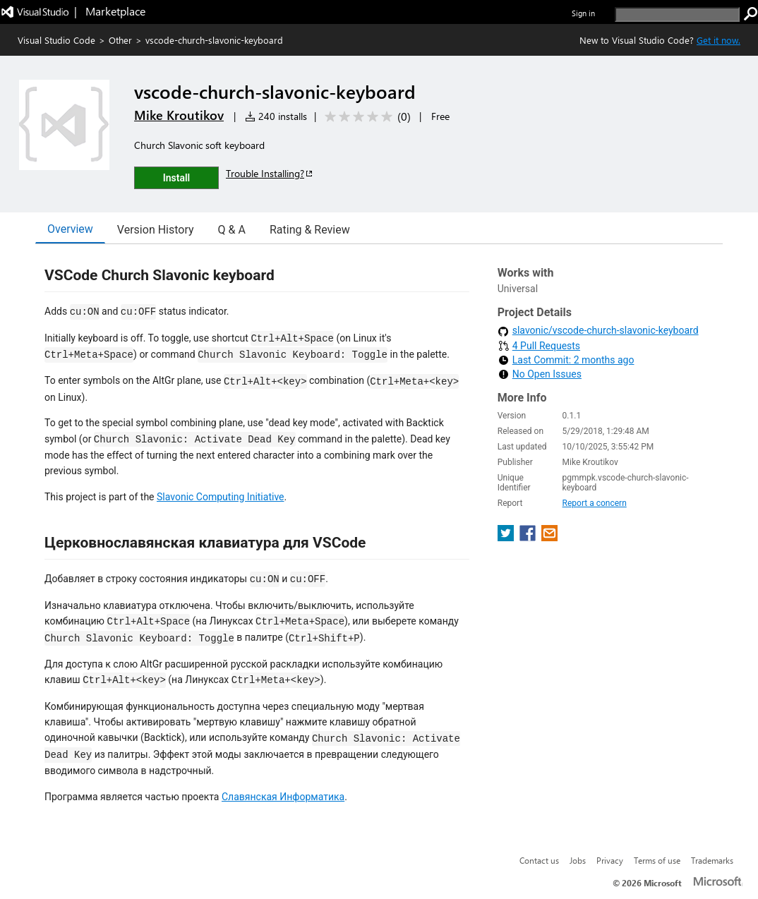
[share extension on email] (549, 537)
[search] (677, 14)
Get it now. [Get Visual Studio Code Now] (718, 40)
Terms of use (657, 860)
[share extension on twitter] (507, 537)
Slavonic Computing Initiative (220, 496)
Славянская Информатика (283, 796)
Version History (155, 229)
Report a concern (595, 503)
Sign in (583, 13)
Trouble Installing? (270, 173)
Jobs (578, 860)
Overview (70, 229)
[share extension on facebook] (529, 537)
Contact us (539, 860)
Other (120, 40)
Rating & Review (310, 229)
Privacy (609, 860)
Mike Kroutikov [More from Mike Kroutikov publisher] (179, 115)
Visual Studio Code (56, 40)
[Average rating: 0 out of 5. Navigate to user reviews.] (365, 117)
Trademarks (712, 860)
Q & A (232, 229)
